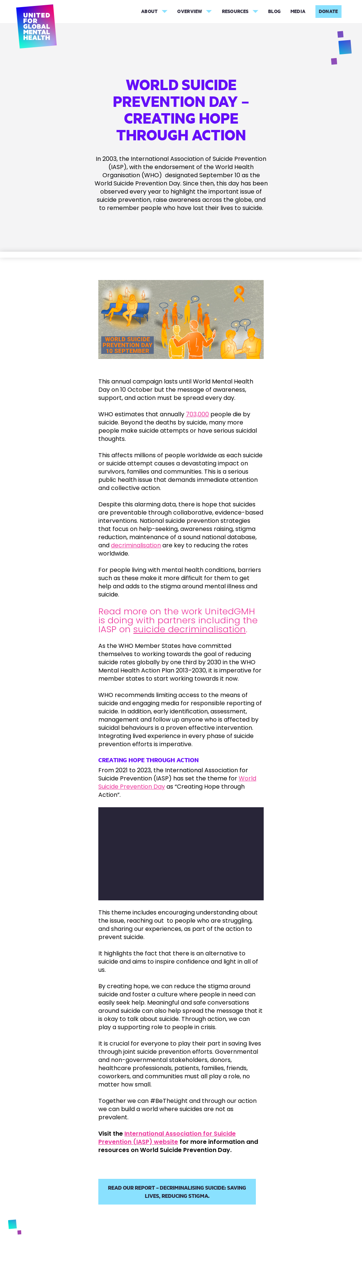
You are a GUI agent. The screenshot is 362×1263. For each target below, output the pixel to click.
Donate (328, 11)
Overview (189, 11)
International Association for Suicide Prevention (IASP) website (167, 1137)
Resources (235, 11)
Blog (274, 11)
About (149, 11)
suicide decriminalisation (189, 629)
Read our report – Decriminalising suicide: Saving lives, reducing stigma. (177, 1191)
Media (298, 11)
